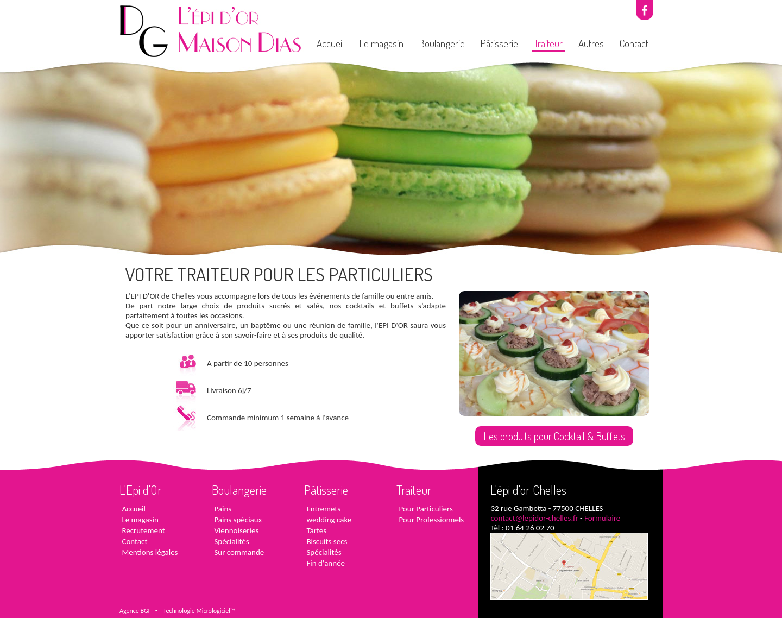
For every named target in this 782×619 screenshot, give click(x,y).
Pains (221, 509)
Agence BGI (134, 611)
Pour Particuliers (424, 509)
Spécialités (230, 541)
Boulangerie (442, 43)
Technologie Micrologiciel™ (199, 611)
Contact (634, 43)
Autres (591, 43)
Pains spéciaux (237, 520)
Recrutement (142, 530)
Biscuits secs (325, 541)
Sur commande (238, 552)
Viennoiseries (235, 530)
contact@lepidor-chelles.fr (534, 518)
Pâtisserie (499, 43)
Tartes (315, 530)
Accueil (330, 43)
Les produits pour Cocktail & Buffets (554, 436)
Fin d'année (324, 563)
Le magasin (381, 43)
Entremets (322, 509)
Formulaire (602, 518)
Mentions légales (148, 552)
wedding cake (327, 520)
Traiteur (548, 43)
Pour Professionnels (430, 520)
